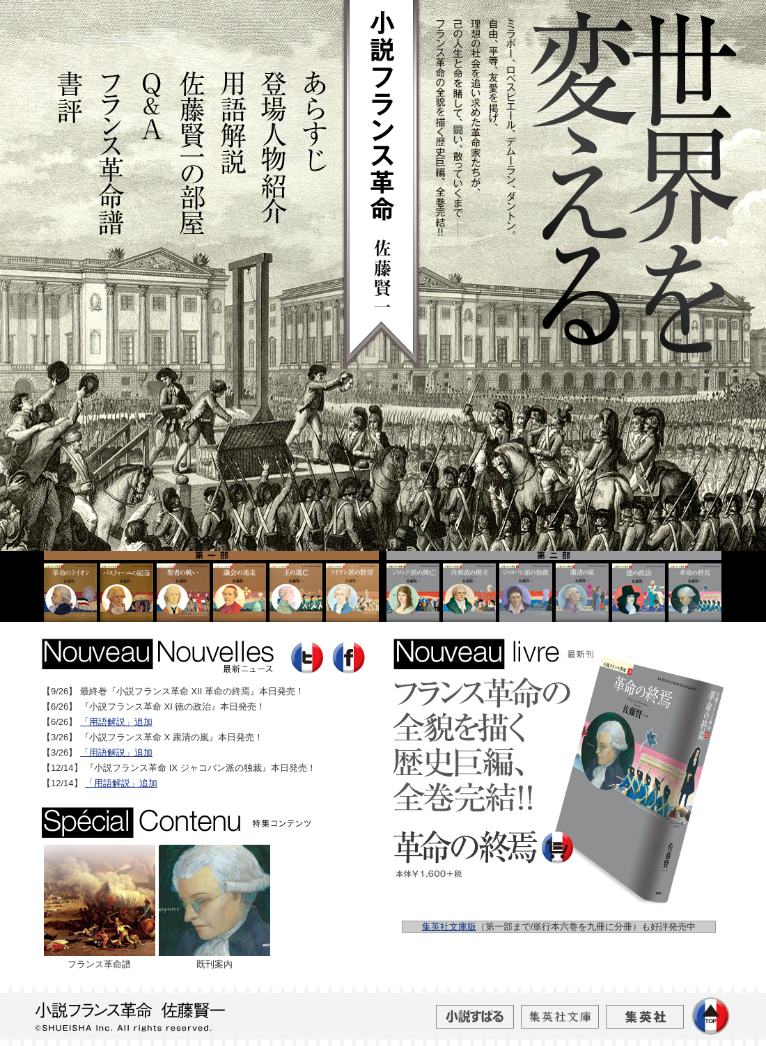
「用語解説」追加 (116, 722)
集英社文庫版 (449, 926)
